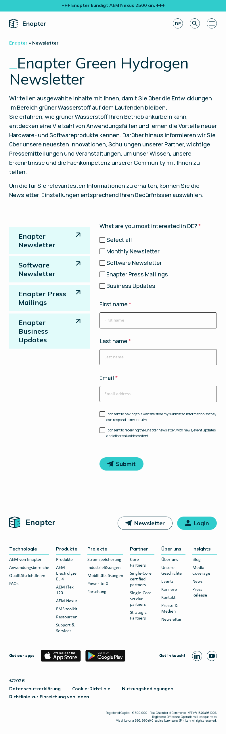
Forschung (96, 592)
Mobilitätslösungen (105, 576)
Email (108, 377)
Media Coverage (201, 570)
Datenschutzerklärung (35, 688)
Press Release (199, 592)
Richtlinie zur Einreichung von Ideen (49, 696)
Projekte (97, 549)
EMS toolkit (66, 609)
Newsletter (149, 523)
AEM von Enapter (25, 559)
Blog (196, 559)
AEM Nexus (66, 601)
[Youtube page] (212, 656)
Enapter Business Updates (33, 331)
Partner (139, 549)
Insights (201, 549)
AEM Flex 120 (65, 590)
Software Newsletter (36, 269)
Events (167, 581)
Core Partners (138, 562)
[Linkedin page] (197, 656)
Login (201, 523)
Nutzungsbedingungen (147, 688)
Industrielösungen (103, 567)
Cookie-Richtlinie (91, 688)
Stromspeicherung (104, 559)
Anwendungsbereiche (29, 567)
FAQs (13, 584)
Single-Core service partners (141, 599)
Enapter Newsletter (36, 240)
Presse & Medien (169, 608)
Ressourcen (66, 617)
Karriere (169, 589)
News (197, 581)
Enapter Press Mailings (42, 298)
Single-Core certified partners (141, 579)
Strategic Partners (138, 615)
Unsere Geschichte (171, 570)
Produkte (66, 549)
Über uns (171, 549)
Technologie (23, 549)
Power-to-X (97, 584)
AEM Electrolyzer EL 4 (67, 573)
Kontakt (168, 597)
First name (115, 304)
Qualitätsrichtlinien (27, 576)
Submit (126, 463)
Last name (115, 341)
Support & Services (65, 628)
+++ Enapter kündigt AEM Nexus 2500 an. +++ (113, 5)
